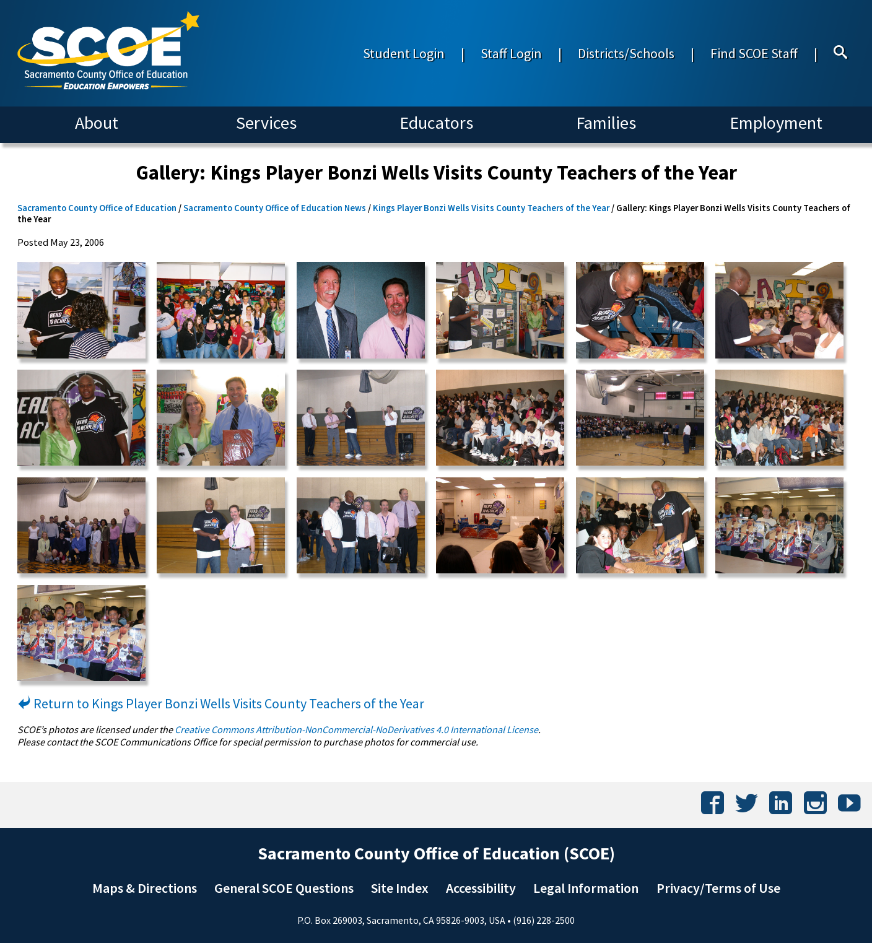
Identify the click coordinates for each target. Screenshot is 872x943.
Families (606, 122)
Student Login (404, 53)
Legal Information (586, 888)
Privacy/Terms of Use (718, 888)
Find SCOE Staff (754, 53)
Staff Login (511, 53)
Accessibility (481, 888)
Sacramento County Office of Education (97, 208)
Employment (776, 122)
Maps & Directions (144, 888)
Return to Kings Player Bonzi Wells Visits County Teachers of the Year (220, 703)
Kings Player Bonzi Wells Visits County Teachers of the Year (491, 208)
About (96, 122)
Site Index (400, 888)
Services (266, 122)
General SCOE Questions (284, 888)
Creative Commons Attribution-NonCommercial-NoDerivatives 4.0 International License (356, 729)
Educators (436, 122)
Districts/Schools (626, 53)
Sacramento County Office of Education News (274, 208)
